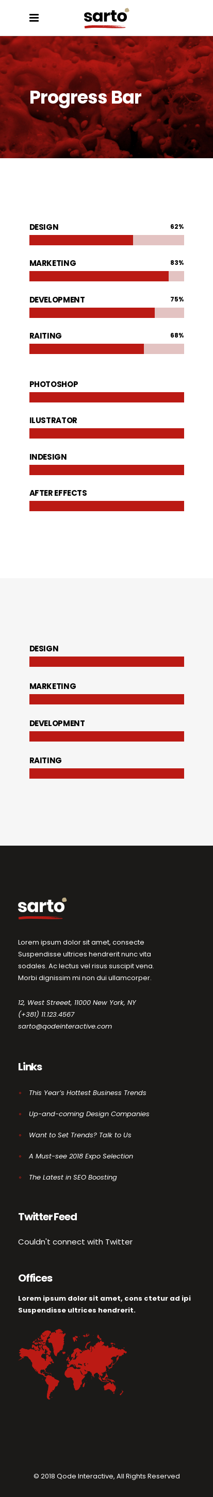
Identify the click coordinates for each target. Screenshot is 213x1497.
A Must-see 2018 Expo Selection (81, 1156)
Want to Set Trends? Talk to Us (80, 1135)
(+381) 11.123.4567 (46, 1014)
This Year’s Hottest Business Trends (87, 1093)
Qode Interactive (85, 1476)
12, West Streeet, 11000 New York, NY (77, 1002)
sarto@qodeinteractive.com (65, 1026)
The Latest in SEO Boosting (73, 1177)
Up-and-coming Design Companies (89, 1114)
